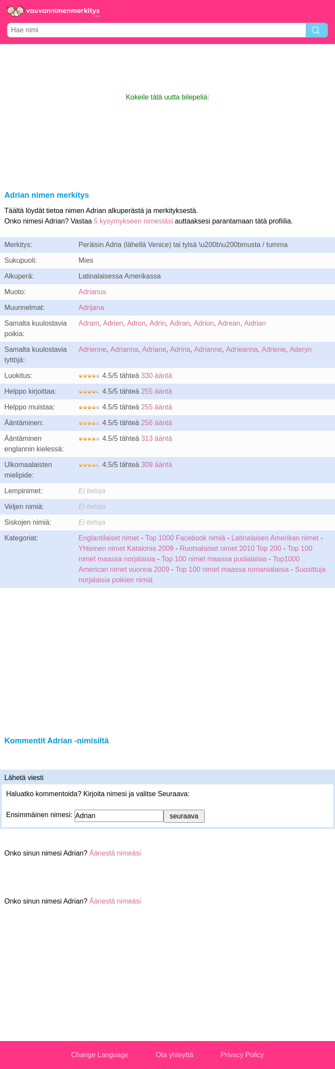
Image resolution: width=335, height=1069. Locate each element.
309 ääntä (156, 464)
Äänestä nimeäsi (115, 853)
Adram (89, 323)
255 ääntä (156, 391)
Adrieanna (242, 349)
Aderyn (301, 349)
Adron (136, 323)
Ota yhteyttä (174, 1055)
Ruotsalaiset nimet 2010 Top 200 (230, 548)
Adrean (229, 323)
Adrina (180, 349)
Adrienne (92, 349)
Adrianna (124, 349)
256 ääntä (156, 422)
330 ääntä (156, 375)
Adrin (158, 323)
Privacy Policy (242, 1055)
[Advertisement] (167, 68)
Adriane (154, 349)
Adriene (274, 349)
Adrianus (92, 292)
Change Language (100, 1055)
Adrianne (208, 349)
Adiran (180, 323)
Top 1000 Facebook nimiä (185, 538)
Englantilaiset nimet (109, 538)
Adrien (113, 323)
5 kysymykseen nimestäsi (133, 221)
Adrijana (91, 307)
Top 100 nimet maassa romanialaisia (233, 569)
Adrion (204, 323)
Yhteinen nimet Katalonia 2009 (126, 548)
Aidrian (255, 323)
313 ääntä (156, 438)
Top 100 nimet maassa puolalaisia (214, 559)
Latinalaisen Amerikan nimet (274, 538)
